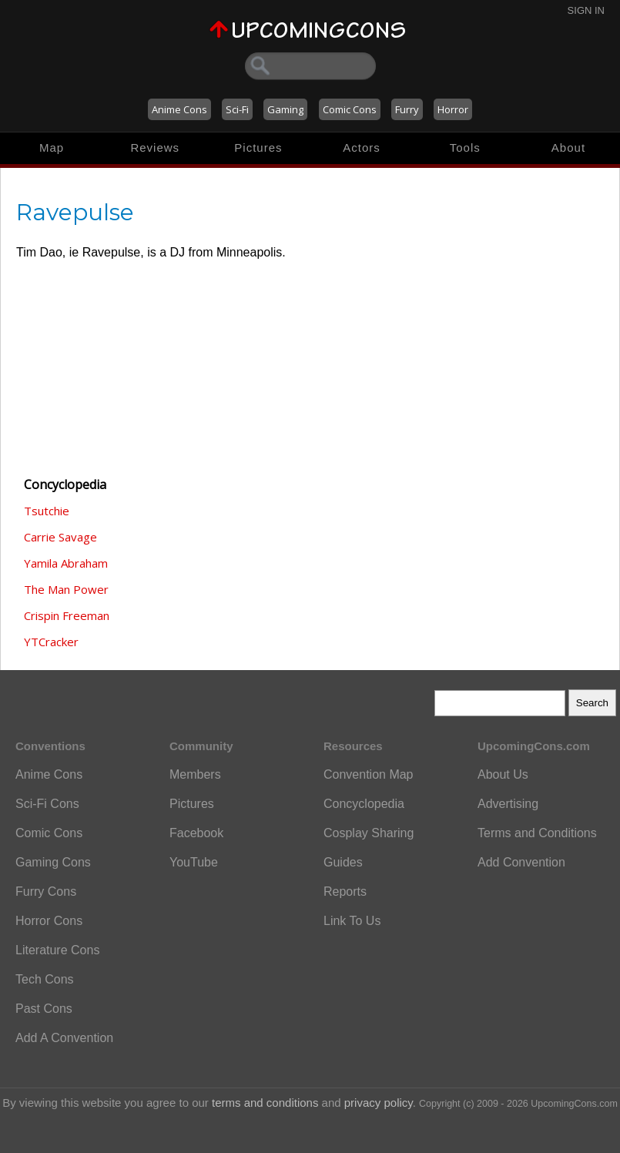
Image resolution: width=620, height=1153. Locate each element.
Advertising (508, 803)
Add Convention (521, 862)
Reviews (154, 147)
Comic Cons (350, 109)
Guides (343, 862)
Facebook (196, 833)
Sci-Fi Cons (47, 803)
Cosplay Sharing (368, 833)
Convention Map (368, 774)
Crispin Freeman (66, 615)
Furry (407, 109)
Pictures (258, 147)
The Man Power (66, 589)
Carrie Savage (60, 537)
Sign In (586, 10)
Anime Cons (179, 109)
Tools (465, 147)
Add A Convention (64, 1037)
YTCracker (51, 641)
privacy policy (378, 1102)
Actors (361, 147)
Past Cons (43, 1008)
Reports (345, 891)
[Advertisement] (93, 378)
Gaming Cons (53, 862)
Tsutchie (46, 510)
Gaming (285, 109)
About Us (503, 774)
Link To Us (351, 920)
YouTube (193, 862)
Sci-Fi (237, 109)
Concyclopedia (363, 803)
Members (195, 774)
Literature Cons (57, 950)
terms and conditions (265, 1102)
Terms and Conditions (537, 833)
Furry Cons (45, 891)
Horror (452, 109)
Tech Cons (44, 979)
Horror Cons (48, 920)
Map (51, 147)
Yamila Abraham (66, 563)
